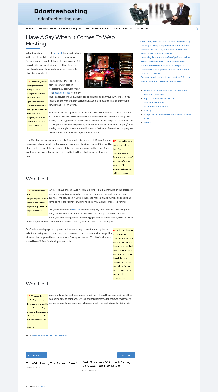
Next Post (126, 355)
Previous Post (36, 355)
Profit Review (123, 28)
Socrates (42, 386)
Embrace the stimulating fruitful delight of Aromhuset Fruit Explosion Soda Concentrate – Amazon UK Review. (164, 69)
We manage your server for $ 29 (59, 28)
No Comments (33, 368)
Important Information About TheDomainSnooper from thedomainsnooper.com (159, 102)
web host (57, 53)
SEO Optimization (97, 28)
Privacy (147, 110)
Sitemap (142, 28)
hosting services (61, 92)
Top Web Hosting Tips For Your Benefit (52, 363)
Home (29, 28)
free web (76, 209)
